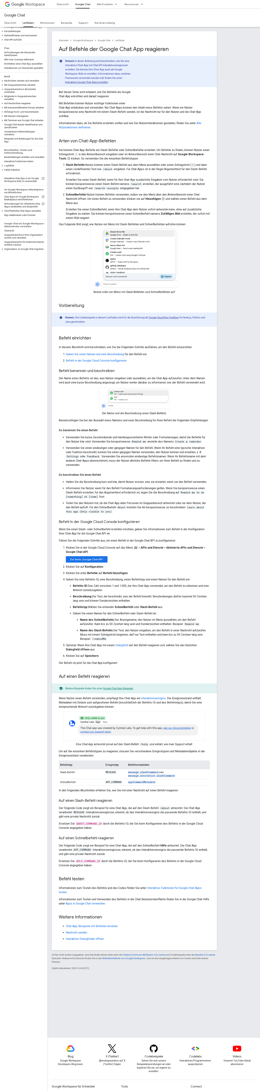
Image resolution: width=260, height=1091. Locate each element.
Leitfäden (120, 40)
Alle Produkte (105, 4)
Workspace (28, 4)
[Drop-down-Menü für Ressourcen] (143, 4)
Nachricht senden (76, 932)
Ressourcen (131, 4)
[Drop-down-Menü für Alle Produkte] (117, 4)
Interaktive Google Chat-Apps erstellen (86, 82)
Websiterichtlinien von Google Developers (123, 958)
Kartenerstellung (105, 22)
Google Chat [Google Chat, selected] (82, 4)
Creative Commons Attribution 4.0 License (144, 954)
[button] (23, 31)
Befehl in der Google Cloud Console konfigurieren (96, 360)
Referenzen (47, 22)
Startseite (63, 40)
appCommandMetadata (141, 782)
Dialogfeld (121, 645)
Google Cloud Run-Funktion (164, 317)
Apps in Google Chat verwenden (85, 903)
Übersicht (63, 4)
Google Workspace (83, 40)
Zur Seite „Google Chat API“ (86, 559)
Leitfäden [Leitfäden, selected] (28, 22)
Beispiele (66, 22)
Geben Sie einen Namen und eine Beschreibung (95, 354)
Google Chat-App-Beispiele (118, 688)
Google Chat (14, 15)
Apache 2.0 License (205, 954)
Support (83, 22)
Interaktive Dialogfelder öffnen (85, 939)
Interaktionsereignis (153, 698)
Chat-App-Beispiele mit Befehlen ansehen (92, 926)
